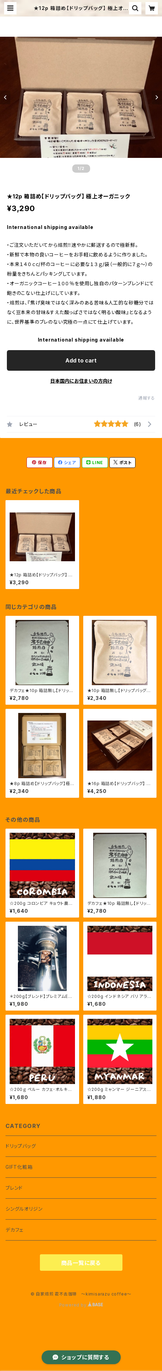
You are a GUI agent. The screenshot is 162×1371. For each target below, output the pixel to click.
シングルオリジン (24, 1209)
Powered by (81, 1304)
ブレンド (14, 1188)
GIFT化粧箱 (19, 1167)
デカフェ (14, 1230)
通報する (146, 398)
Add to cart (81, 360)
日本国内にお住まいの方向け (81, 381)
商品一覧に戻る (81, 1262)
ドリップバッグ (21, 1146)
